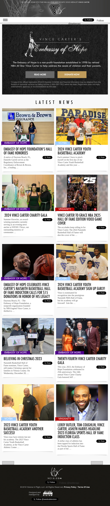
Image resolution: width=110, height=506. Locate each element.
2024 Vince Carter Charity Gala (25, 214)
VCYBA (62, 143)
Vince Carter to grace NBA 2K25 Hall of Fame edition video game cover (80, 218)
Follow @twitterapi (69, 483)
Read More (40, 74)
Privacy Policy (70, 487)
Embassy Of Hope (15, 143)
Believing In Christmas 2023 (23, 358)
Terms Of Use (84, 487)
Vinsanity (64, 209)
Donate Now (72, 74)
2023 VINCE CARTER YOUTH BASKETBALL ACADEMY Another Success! (23, 428)
